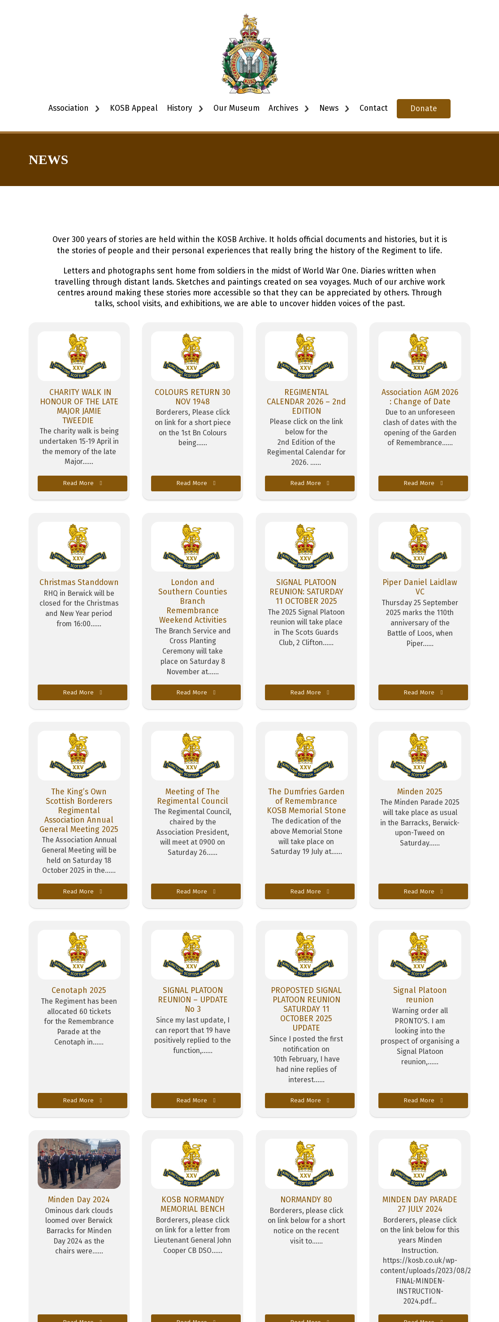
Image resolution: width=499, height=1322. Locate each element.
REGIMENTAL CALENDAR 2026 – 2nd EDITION (306, 402)
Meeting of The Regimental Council (192, 796)
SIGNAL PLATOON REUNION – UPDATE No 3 (193, 1000)
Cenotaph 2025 (79, 990)
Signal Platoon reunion (420, 995)
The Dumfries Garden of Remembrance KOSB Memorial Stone (306, 801)
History (179, 108)
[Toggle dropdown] (97, 109)
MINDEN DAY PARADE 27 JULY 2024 (419, 1204)
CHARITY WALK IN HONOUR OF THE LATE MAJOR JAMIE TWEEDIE (79, 406)
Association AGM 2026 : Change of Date (420, 397)
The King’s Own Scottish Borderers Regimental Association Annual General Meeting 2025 (78, 810)
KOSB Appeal (134, 108)
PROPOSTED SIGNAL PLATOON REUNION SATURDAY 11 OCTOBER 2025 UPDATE (306, 1009)
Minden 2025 (420, 792)
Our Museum (236, 108)
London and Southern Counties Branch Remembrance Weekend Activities (192, 601)
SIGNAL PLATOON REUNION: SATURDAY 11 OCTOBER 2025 (306, 592)
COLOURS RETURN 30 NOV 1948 (192, 397)
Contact (374, 108)
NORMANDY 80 (306, 1200)
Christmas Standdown (79, 582)
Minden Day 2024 (79, 1200)
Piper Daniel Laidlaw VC (419, 587)
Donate (423, 108)
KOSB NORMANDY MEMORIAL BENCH (193, 1204)
